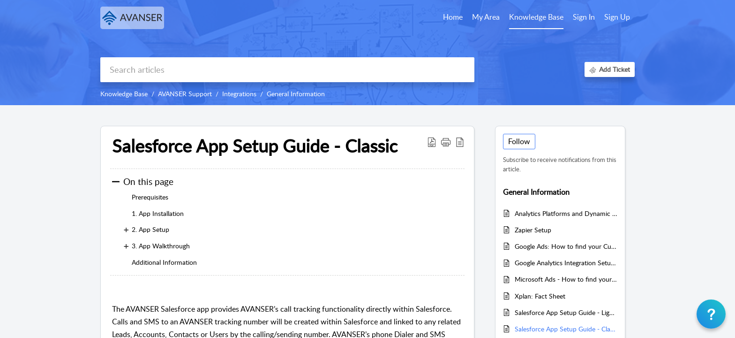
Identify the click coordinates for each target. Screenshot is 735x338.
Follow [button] (519, 141)
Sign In (584, 17)
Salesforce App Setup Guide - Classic (566, 328)
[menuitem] (584, 18)
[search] (287, 69)
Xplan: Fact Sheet (540, 296)
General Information (296, 93)
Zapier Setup (533, 229)
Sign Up (617, 17)
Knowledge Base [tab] (536, 17)
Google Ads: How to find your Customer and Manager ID (566, 246)
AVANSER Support (185, 93)
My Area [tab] (486, 17)
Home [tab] (453, 17)
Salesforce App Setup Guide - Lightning (566, 312)
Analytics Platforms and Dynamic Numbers (566, 213)
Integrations (239, 93)
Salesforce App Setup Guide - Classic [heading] (255, 146)
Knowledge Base (124, 93)
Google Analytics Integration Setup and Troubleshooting (566, 262)
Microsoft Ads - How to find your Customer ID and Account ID (566, 279)
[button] (431, 142)
